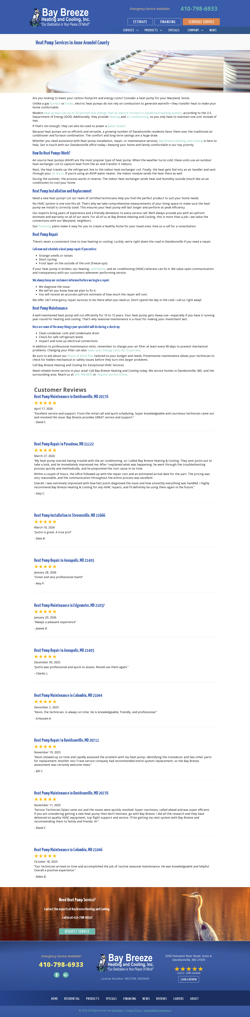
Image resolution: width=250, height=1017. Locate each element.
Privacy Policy (133, 1010)
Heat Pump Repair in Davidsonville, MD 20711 (66, 740)
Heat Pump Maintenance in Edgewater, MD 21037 (69, 605)
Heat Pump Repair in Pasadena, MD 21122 (64, 444)
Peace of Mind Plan (81, 356)
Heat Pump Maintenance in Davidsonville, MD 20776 (71, 397)
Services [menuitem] (128, 30)
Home (54, 998)
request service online (112, 374)
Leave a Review (189, 979)
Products (92, 998)
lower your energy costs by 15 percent (114, 350)
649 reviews (193, 973)
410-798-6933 (198, 8)
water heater (116, 126)
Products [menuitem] (151, 30)
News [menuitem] (213, 30)
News (146, 998)
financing (45, 226)
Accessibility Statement (157, 1010)
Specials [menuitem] (174, 30)
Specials (111, 998)
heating (114, 117)
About (194, 998)
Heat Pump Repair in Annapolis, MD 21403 (64, 560)
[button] (137, 30)
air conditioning (137, 117)
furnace (55, 103)
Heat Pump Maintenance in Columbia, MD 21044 (68, 695)
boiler (69, 103)
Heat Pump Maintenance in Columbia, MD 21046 (68, 850)
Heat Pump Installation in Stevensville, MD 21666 (69, 515)
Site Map (117, 1010)
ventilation (98, 269)
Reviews (161, 998)
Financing (129, 998)
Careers (178, 998)
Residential (72, 998)
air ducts (58, 173)
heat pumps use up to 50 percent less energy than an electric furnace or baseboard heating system (113, 113)
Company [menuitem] (193, 30)
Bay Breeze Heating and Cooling (181, 141)
